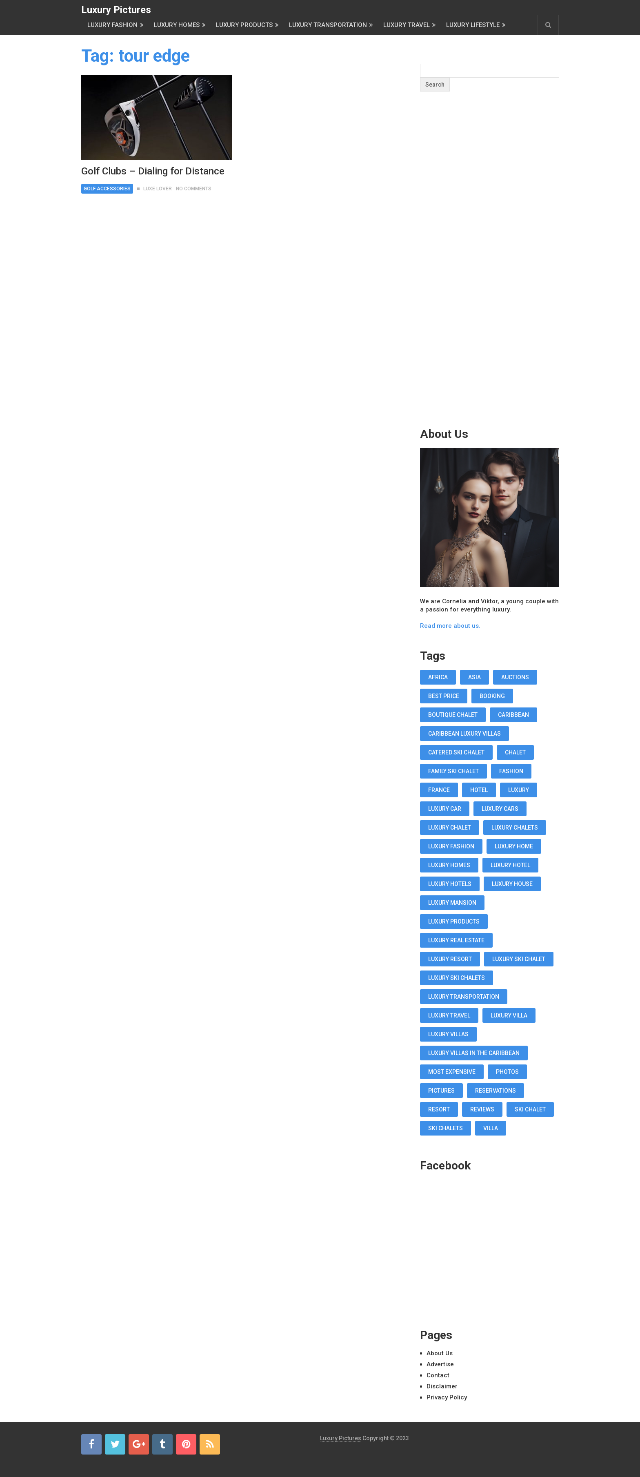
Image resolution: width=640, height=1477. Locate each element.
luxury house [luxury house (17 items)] (512, 884)
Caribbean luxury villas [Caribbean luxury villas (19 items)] (464, 733)
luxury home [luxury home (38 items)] (514, 846)
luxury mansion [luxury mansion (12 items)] (452, 902)
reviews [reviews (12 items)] (482, 1109)
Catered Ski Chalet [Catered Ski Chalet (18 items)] (456, 752)
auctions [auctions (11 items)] (515, 677)
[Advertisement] (489, 275)
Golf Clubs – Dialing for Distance (152, 171)
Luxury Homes (177, 25)
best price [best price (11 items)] (443, 696)
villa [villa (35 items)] (490, 1128)
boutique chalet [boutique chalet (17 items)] (453, 715)
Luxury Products (244, 25)
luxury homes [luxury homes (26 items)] (449, 865)
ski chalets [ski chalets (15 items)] (445, 1128)
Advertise (440, 1364)
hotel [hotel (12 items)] (479, 790)
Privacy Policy (447, 1397)
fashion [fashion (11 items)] (511, 771)
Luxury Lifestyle (473, 25)
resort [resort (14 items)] (439, 1109)
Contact (438, 1375)
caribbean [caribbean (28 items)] (513, 715)
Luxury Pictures (116, 10)
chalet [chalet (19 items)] (515, 752)
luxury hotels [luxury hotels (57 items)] (449, 884)
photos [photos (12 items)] (507, 1072)
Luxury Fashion (112, 25)
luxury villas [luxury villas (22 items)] (448, 1034)
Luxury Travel (406, 25)
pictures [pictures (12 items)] (441, 1090)
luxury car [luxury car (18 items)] (444, 808)
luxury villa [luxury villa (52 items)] (509, 1015)
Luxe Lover (157, 189)
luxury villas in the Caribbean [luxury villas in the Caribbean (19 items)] (474, 1053)
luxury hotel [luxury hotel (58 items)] (510, 865)
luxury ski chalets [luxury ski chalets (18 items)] (456, 978)
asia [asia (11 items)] (474, 677)
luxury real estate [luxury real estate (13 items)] (456, 940)
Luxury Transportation (328, 25)
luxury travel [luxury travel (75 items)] (449, 1015)
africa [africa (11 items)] (438, 677)
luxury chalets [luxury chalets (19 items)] (514, 827)
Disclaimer (442, 1386)
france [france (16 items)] (439, 790)
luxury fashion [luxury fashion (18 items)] (451, 846)
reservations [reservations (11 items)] (495, 1090)
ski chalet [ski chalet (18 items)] (530, 1109)
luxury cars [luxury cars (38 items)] (500, 808)
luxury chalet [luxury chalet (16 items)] (449, 827)
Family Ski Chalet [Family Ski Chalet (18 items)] (453, 771)
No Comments (193, 189)
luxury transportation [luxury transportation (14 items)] (463, 996)
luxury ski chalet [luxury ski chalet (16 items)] (518, 959)
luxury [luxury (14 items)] (518, 790)
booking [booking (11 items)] (492, 696)
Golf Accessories (107, 189)
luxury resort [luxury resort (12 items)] (450, 959)
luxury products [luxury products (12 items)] (454, 921)
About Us (440, 1353)
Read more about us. (450, 625)
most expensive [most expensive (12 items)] (452, 1072)
